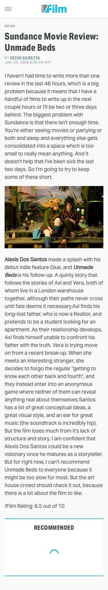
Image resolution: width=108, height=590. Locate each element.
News (10, 26)
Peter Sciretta (25, 58)
